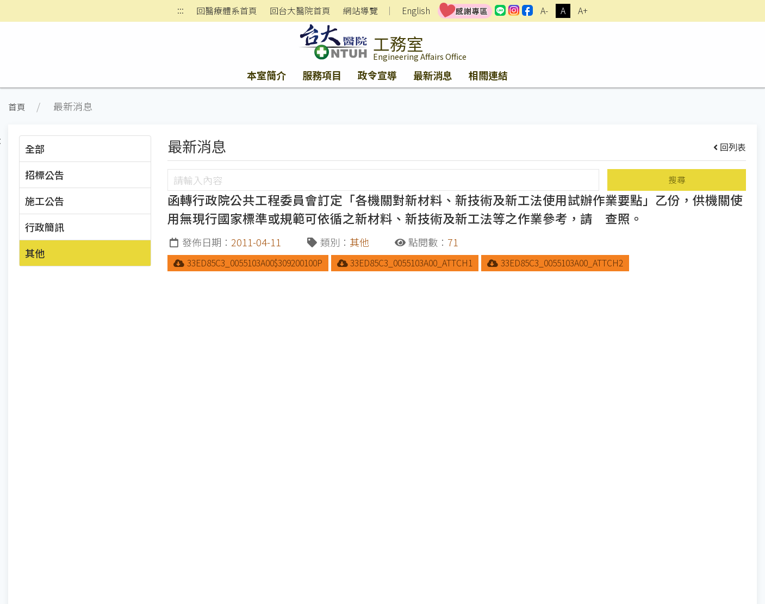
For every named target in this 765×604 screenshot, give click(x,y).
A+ (583, 10)
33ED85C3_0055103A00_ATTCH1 (405, 263)
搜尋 (677, 179)
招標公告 (44, 174)
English (416, 10)
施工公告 (44, 201)
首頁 (17, 107)
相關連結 (488, 75)
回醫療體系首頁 (226, 11)
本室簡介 (266, 75)
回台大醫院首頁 (300, 11)
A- (544, 10)
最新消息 (432, 75)
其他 (35, 253)
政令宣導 (377, 75)
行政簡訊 (44, 227)
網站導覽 (360, 11)
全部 (35, 148)
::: (180, 11)
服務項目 (321, 75)
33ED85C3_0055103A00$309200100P (247, 263)
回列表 (730, 146)
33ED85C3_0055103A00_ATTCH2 (555, 263)
